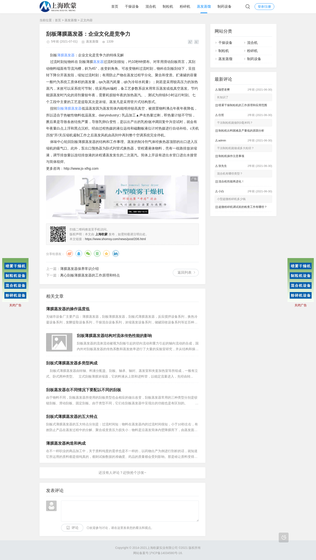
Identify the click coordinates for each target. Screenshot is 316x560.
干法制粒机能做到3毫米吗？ (235, 122)
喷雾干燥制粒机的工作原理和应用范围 (243, 105)
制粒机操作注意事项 (231, 156)
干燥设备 (132, 6)
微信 (88, 253)
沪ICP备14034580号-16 (165, 553)
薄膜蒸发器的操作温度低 (68, 309)
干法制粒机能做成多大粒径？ (235, 148)
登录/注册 (264, 6)
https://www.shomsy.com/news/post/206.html (115, 239)
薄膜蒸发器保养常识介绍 (79, 269)
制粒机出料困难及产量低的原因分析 (241, 130)
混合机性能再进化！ (231, 181)
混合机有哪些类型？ (230, 173)
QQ (78, 253)
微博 (69, 253)
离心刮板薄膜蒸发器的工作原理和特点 (90, 275)
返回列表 (185, 272)
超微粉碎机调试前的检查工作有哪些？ (243, 207)
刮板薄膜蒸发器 (69, 108)
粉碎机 (185, 6)
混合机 (150, 6)
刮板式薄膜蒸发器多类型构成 (71, 363)
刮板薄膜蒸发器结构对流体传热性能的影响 (114, 336)
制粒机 (168, 6)
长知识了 (222, 97)
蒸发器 (98, 62)
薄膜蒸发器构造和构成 (66, 443)
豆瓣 (97, 253)
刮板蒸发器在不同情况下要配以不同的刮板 (83, 390)
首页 (114, 6)
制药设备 (224, 6)
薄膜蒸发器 (66, 55)
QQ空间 (106, 253)
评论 (75, 528)
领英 (115, 253)
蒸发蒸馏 (204, 6)
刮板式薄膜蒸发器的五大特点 (71, 416)
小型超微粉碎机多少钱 (231, 199)
